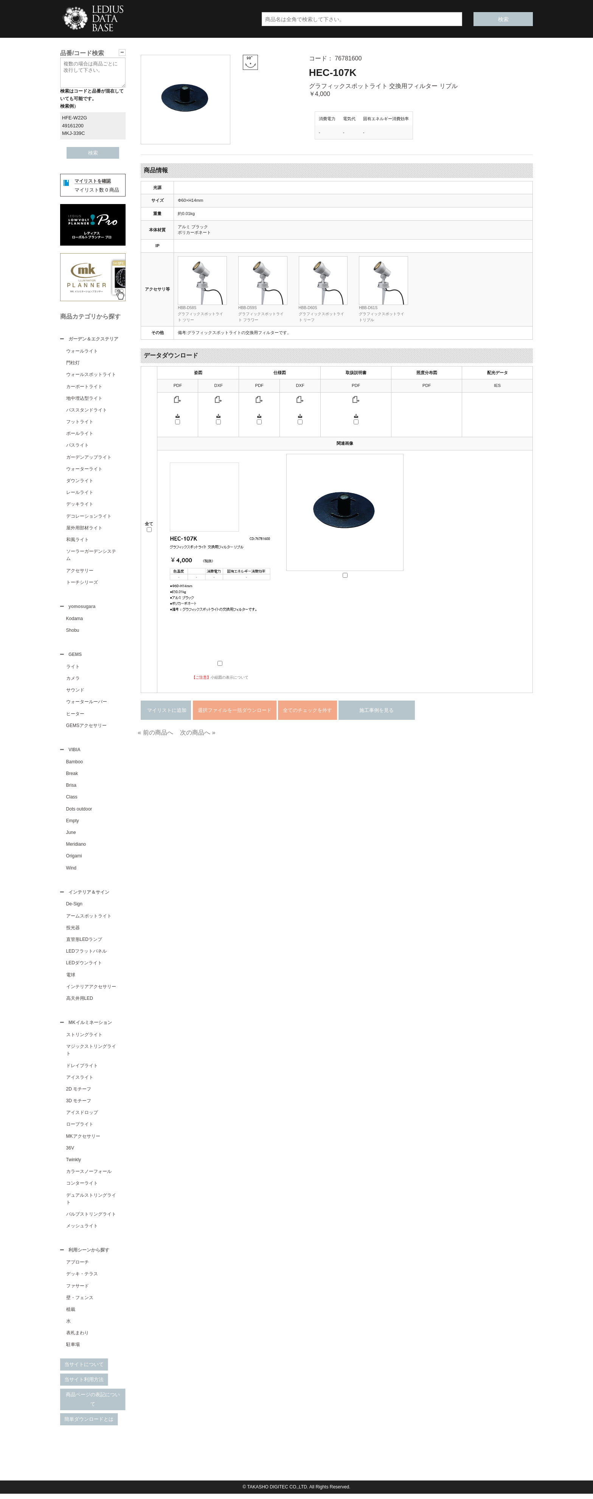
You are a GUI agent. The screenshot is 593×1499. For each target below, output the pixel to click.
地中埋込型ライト (84, 399)
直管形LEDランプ (84, 943)
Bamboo (74, 764)
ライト (73, 668)
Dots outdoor (79, 812)
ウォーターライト (84, 469)
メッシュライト (82, 1230)
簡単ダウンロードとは (88, 1424)
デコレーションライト (89, 517)
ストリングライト (84, 1039)
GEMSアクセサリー (86, 727)
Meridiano (76, 847)
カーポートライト (84, 387)
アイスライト (79, 1081)
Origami (74, 859)
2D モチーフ (79, 1093)
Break (72, 776)
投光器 (73, 931)
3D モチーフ (79, 1105)
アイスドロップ (82, 1117)
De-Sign (74, 907)
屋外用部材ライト (84, 528)
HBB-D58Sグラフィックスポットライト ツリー (200, 314)
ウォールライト (82, 351)
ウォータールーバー (86, 704)
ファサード (77, 1291)
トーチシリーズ (82, 583)
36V (70, 1152)
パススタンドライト (86, 410)
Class (72, 800)
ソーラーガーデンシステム (91, 555)
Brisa (71, 788)
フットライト (79, 422)
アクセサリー (79, 571)
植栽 (70, 1314)
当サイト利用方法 (84, 1385)
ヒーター (75, 716)
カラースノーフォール (89, 1176)
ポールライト (79, 434)
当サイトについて (84, 1369)
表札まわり (77, 1338)
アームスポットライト (89, 919)
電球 (70, 978)
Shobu (72, 631)
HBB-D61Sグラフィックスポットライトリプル (381, 314)
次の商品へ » (197, 732)
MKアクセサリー (83, 1140)
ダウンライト (79, 481)
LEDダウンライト (84, 966)
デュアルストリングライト (91, 1203)
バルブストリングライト (91, 1218)
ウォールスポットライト (91, 375)
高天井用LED (79, 1002)
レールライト (79, 493)
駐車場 (73, 1349)
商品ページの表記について (93, 1404)
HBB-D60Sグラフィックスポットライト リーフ (321, 314)
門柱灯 (73, 363)
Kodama (74, 620)
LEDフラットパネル (86, 955)
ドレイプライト (82, 1070)
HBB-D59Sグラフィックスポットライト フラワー (261, 314)
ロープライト (79, 1128)
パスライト (77, 446)
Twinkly (73, 1164)
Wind (71, 871)
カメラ (73, 680)
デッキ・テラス (82, 1279)
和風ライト (77, 540)
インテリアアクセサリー (91, 990)
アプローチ (77, 1267)
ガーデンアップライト (89, 458)
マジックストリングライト (91, 1054)
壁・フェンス (79, 1303)
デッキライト (79, 504)
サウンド (75, 692)
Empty (72, 823)
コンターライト (82, 1187)
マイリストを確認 (93, 181)
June (71, 835)
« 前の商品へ (155, 732)
